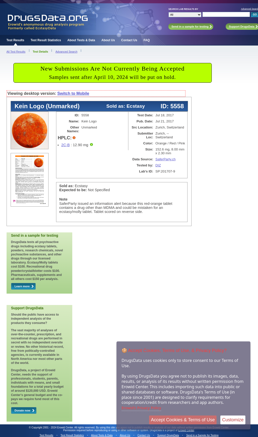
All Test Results (16, 51)
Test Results (15, 40)
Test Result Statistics (46, 40)
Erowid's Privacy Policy (141, 407)
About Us (108, 40)
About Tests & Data (81, 40)
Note (63, 199)
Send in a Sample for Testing (202, 435)
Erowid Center (186, 430)
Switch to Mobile (73, 93)
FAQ (147, 40)
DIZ (158, 165)
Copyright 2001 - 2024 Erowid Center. (53, 427)
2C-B (65, 145)
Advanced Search (66, 51)
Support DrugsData (168, 435)
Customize (233, 419)
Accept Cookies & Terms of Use (183, 419)
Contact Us (129, 40)
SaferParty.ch (165, 159)
